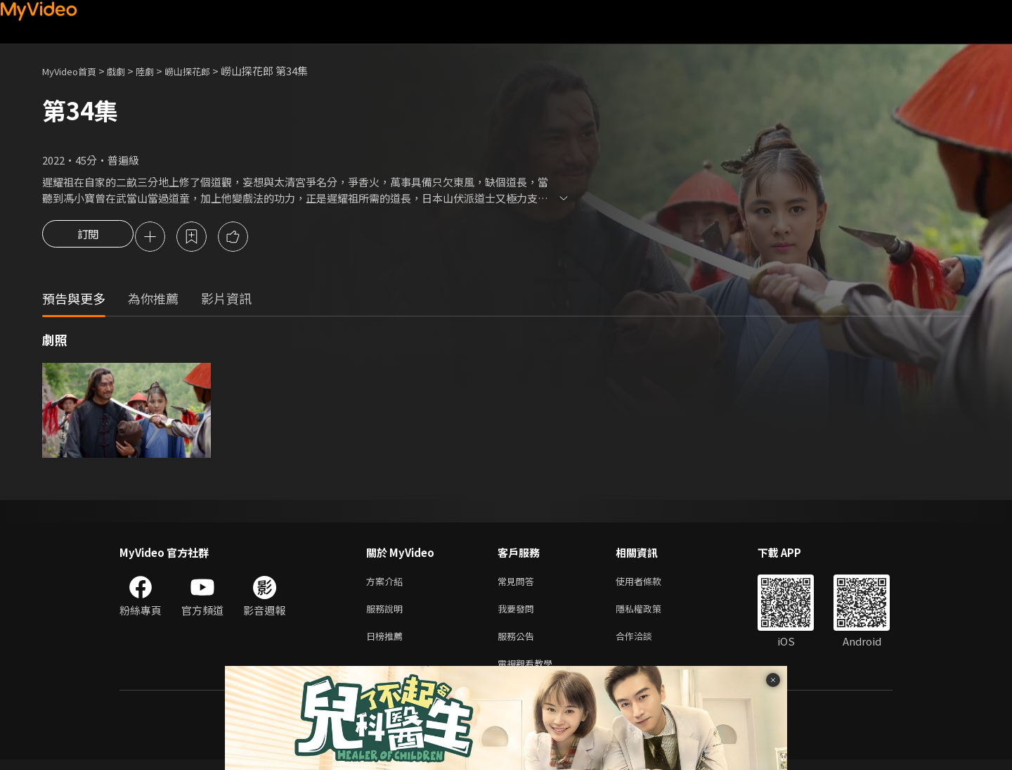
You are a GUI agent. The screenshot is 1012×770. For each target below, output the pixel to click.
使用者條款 (650, 584)
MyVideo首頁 (74, 70)
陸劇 (158, 70)
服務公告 (519, 643)
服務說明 (387, 613)
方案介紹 (387, 584)
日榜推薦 (387, 643)
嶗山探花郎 (206, 70)
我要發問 (519, 613)
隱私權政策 (650, 613)
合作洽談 (645, 643)
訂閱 (87, 238)
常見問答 (519, 584)
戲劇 (127, 70)
